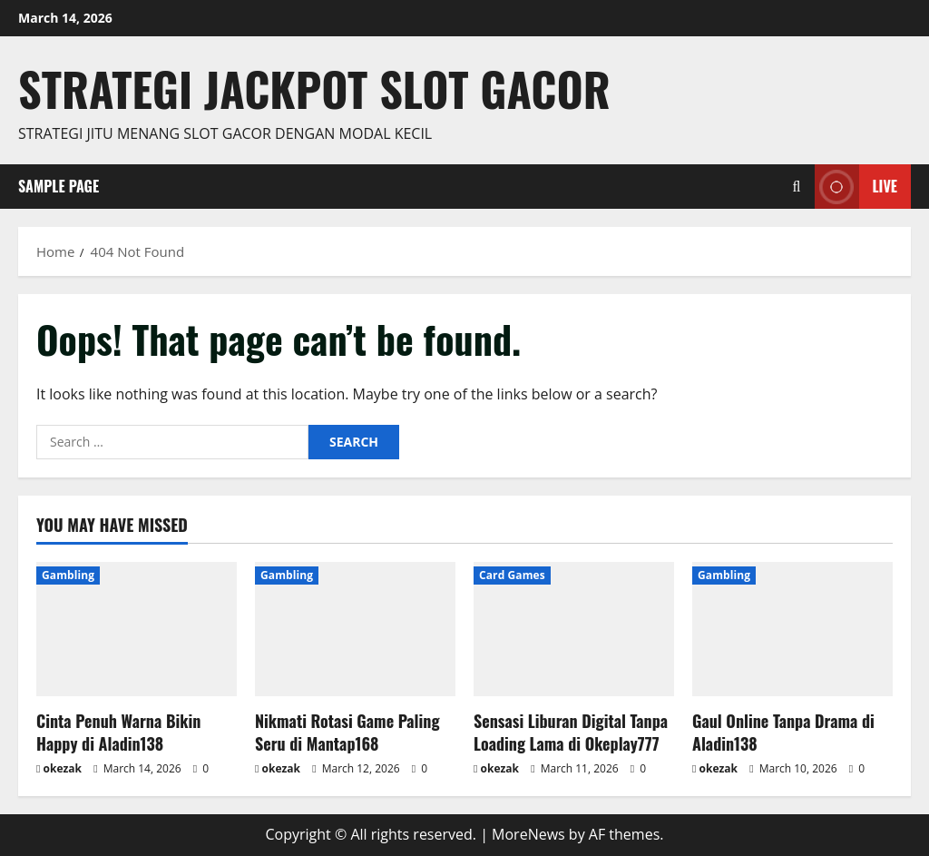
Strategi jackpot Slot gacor (314, 88)
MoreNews (528, 834)
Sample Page (58, 186)
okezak (63, 768)
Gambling (68, 575)
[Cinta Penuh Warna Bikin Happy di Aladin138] (136, 628)
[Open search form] (797, 186)
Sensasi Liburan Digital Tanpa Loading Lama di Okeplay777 (571, 732)
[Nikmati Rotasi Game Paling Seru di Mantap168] (355, 628)
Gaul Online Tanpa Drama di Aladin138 (783, 732)
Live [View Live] (856, 186)
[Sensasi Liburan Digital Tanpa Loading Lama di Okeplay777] (574, 628)
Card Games (512, 575)
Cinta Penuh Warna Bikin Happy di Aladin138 (118, 732)
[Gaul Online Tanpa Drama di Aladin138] (792, 628)
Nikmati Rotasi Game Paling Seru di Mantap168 (347, 732)
